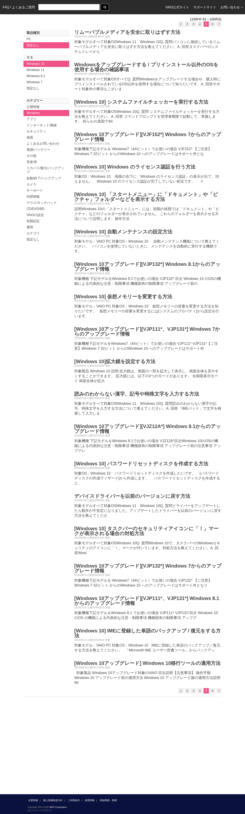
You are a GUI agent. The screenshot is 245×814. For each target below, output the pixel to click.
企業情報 (33, 800)
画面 (30, 137)
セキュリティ (36, 131)
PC (29, 39)
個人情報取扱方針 (53, 800)
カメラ (31, 184)
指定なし (33, 45)
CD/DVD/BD (36, 209)
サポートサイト (204, 7)
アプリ (31, 119)
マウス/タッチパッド (42, 202)
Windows (33, 113)
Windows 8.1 (36, 76)
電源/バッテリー (38, 149)
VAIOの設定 (35, 215)
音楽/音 (32, 162)
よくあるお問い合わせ (43, 143)
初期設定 (33, 221)
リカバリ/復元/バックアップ (45, 170)
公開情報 (33, 107)
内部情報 (33, 196)
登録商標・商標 (108, 800)
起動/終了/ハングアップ (44, 178)
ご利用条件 (74, 800)
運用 (30, 227)
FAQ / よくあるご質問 (19, 7)
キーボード (35, 190)
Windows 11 (35, 70)
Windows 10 (35, 63)
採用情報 (90, 800)
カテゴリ (33, 233)
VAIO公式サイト (177, 7)
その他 (31, 155)
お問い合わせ (231, 7)
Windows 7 (34, 82)
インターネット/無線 (42, 125)
